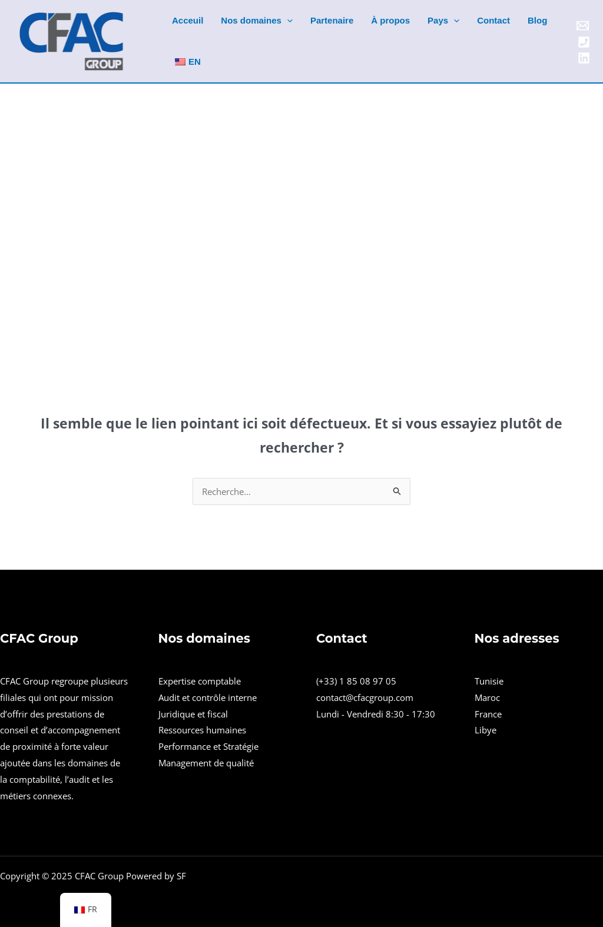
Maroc (487, 697)
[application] (287, 20)
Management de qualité (206, 763)
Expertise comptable (199, 681)
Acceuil (187, 20)
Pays (443, 20)
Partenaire (331, 20)
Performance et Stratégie (208, 746)
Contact (493, 20)
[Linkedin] (584, 58)
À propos (390, 20)
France (488, 714)
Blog (537, 20)
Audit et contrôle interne (207, 697)
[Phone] (584, 42)
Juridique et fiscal (193, 714)
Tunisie (489, 681)
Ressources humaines (202, 730)
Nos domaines (257, 20)
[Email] (583, 25)
